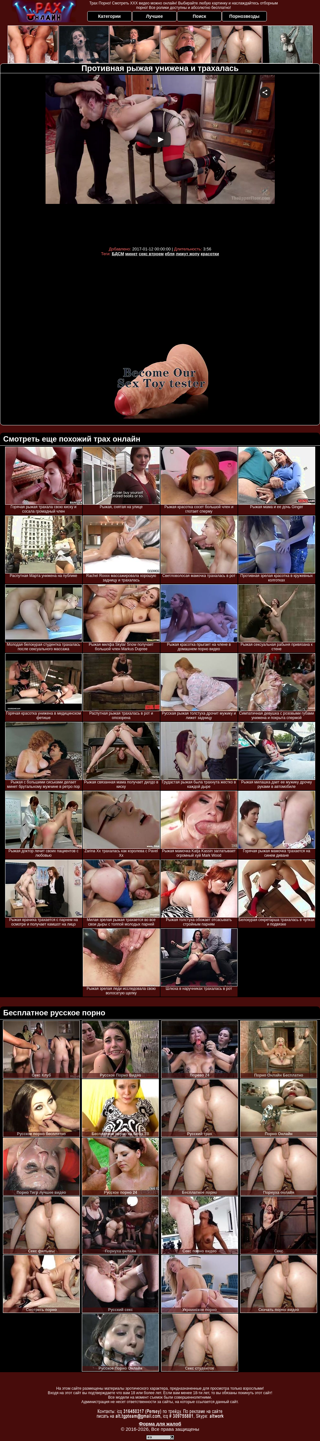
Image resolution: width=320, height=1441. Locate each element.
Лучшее (154, 16)
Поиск (199, 16)
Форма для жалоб (160, 1423)
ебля (170, 253)
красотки (210, 253)
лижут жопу (188, 253)
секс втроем (151, 253)
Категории (109, 16)
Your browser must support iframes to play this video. (160, 159)
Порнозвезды (244, 16)
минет (131, 253)
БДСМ (118, 253)
